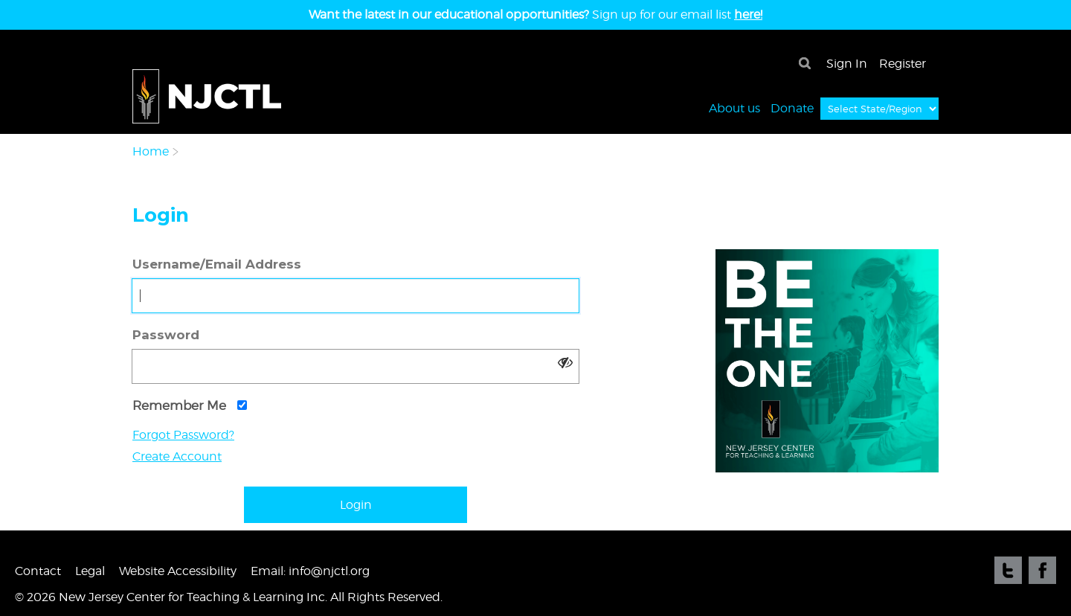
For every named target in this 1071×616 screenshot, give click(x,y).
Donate (792, 107)
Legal (90, 571)
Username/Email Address (216, 264)
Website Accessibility (178, 571)
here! (748, 14)
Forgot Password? (183, 435)
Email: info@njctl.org (310, 571)
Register (902, 64)
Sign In (846, 64)
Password (165, 334)
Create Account (177, 456)
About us (734, 107)
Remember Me (189, 405)
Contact (38, 571)
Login (356, 505)
